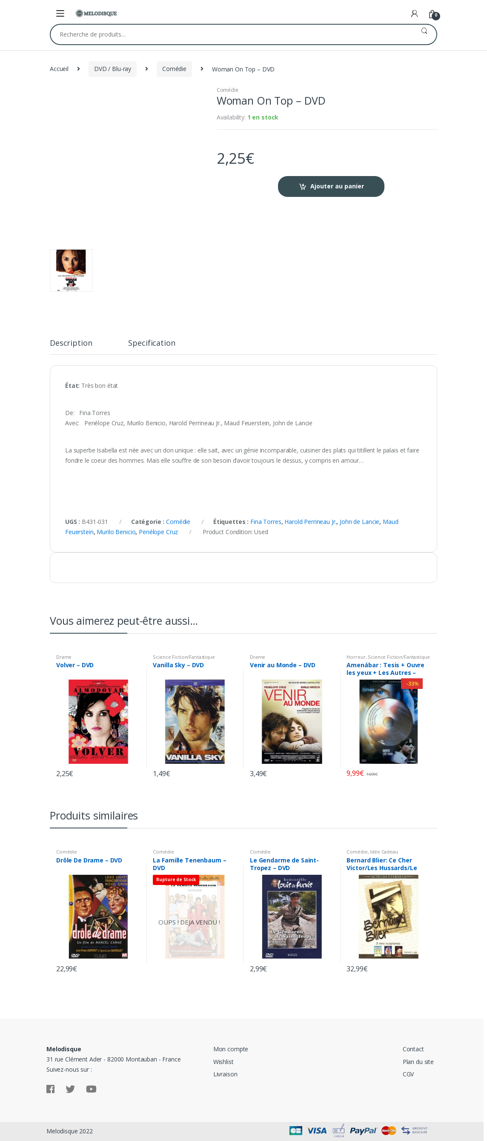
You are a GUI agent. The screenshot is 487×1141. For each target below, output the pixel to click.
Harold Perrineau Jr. (310, 522)
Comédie (174, 69)
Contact (413, 1049)
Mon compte (231, 1049)
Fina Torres (265, 522)
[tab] (71, 346)
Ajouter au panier (337, 186)
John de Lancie (359, 522)
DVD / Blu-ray (112, 69)
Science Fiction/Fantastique (184, 657)
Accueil (59, 69)
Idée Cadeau (384, 851)
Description (71, 343)
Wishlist (223, 1062)
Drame (64, 657)
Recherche (424, 34)
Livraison (225, 1074)
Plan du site (418, 1062)
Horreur (356, 657)
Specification (151, 343)
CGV (408, 1074)
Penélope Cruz (158, 532)
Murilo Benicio (116, 532)
